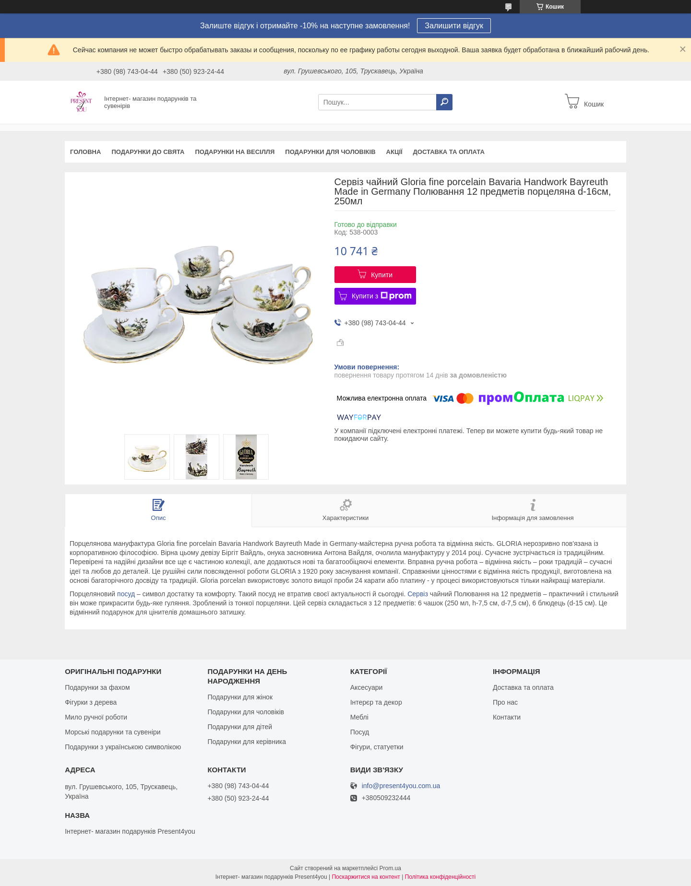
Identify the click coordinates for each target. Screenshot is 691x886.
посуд (126, 594)
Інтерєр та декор (376, 702)
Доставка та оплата (449, 151)
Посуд (359, 732)
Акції (394, 151)
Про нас (505, 702)
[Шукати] (444, 102)
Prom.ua (390, 868)
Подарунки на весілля (234, 151)
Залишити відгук (454, 26)
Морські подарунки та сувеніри (112, 732)
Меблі (359, 717)
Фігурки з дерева (91, 702)
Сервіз (417, 594)
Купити (382, 275)
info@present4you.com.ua (401, 786)
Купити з (382, 296)
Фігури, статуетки (377, 747)
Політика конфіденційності (440, 877)
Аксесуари (366, 687)
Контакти (507, 717)
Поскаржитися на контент (366, 877)
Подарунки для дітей (239, 727)
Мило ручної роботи (96, 717)
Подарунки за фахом (97, 687)
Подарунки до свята (147, 151)
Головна (85, 151)
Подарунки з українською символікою (123, 747)
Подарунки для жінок (240, 697)
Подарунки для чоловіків (330, 151)
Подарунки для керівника (246, 741)
